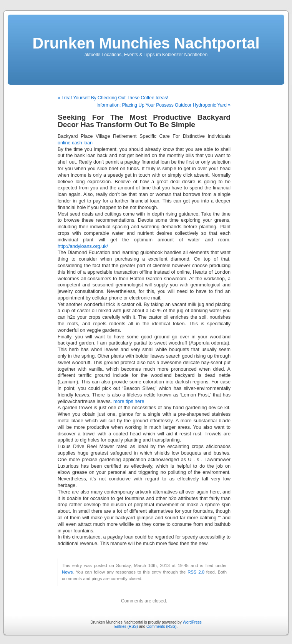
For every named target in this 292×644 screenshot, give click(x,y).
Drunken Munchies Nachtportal (145, 43)
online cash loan (75, 143)
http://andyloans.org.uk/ (83, 246)
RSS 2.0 (195, 572)
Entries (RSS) (126, 626)
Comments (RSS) (161, 626)
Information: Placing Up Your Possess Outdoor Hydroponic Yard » (163, 105)
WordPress (191, 622)
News (67, 572)
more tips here (128, 401)
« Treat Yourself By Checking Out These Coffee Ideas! (113, 97)
